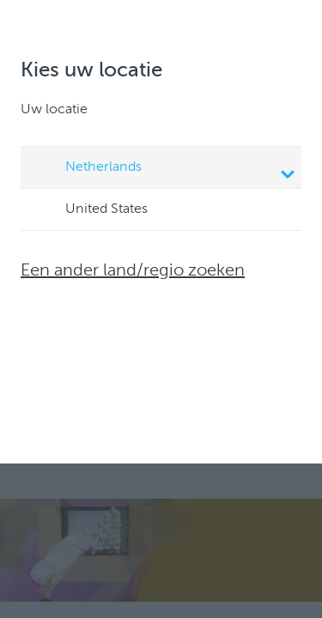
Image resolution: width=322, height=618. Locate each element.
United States (90, 210)
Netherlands (164, 169)
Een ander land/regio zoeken (133, 271)
